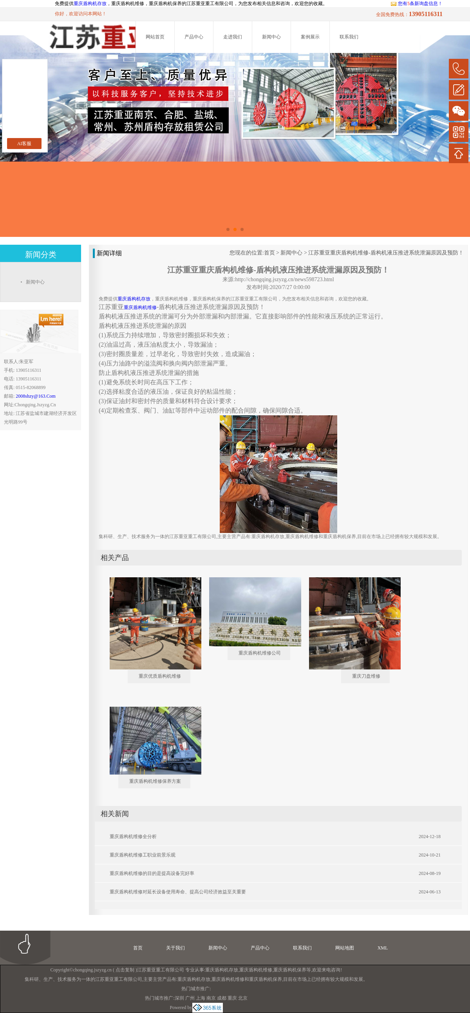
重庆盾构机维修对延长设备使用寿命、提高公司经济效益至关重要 (178, 892)
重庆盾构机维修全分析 (133, 836)
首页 (269, 253)
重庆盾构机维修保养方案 (155, 781)
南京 (211, 998)
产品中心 (193, 37)
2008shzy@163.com (35, 396)
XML (383, 948)
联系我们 (349, 37)
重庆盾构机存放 (90, 3)
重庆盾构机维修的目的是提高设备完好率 (152, 873)
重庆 (232, 998)
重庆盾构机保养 (289, 970)
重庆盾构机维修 (255, 970)
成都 (221, 998)
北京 (243, 998)
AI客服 (24, 143)
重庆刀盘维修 (366, 676)
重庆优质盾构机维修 (160, 676)
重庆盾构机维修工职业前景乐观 (142, 855)
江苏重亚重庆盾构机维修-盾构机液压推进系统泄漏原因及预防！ (386, 253)
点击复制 (125, 970)
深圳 (179, 998)
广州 (190, 998)
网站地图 (344, 948)
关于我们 (175, 948)
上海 (200, 998)
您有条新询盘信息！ (416, 3)
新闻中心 (271, 37)
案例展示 (310, 37)
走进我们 (232, 37)
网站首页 (155, 37)
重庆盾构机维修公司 (260, 653)
